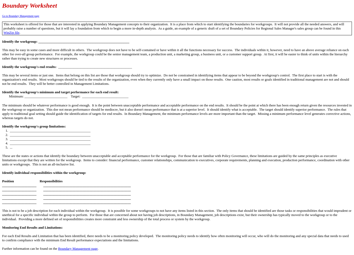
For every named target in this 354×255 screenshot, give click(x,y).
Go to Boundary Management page (20, 15)
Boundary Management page (78, 249)
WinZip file (11, 33)
